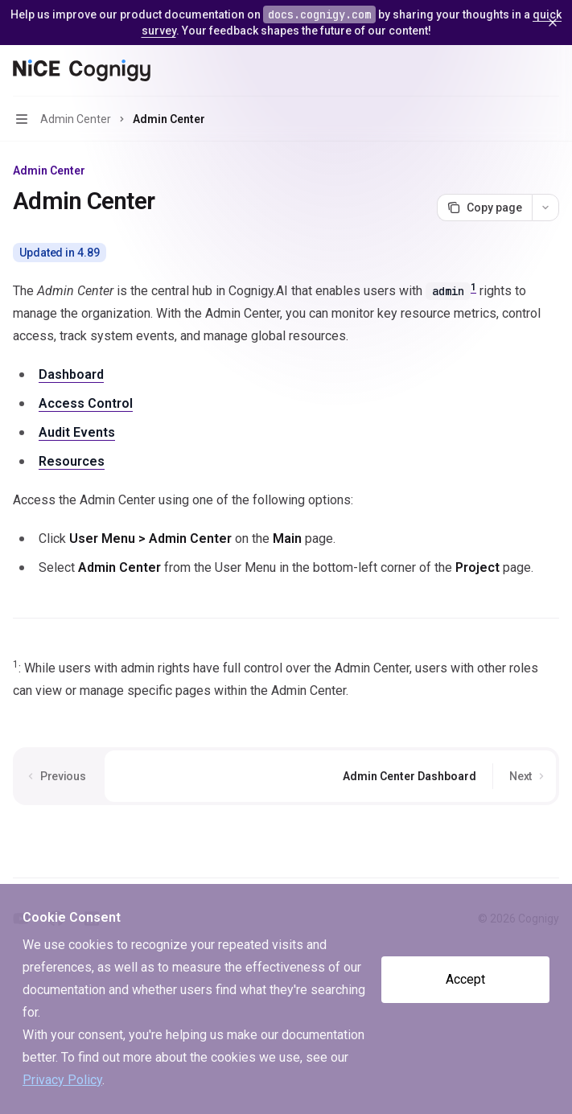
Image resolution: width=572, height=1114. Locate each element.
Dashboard (71, 374)
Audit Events (77, 432)
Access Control (86, 403)
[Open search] (520, 71)
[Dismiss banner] (552, 22)
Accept (465, 979)
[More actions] (551, 71)
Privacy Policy (62, 1079)
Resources (72, 461)
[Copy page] (484, 207)
